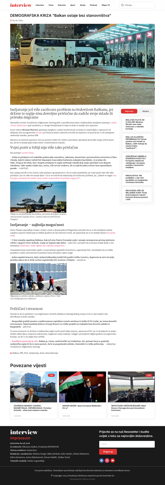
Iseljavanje (34, 353)
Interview (40, 5)
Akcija (82, 5)
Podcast (93, 5)
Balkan (15, 353)
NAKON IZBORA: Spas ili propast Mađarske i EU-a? (81, 407)
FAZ (26, 353)
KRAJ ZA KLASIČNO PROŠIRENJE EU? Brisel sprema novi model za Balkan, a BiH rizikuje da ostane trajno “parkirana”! (136, 142)
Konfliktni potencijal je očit (25, 341)
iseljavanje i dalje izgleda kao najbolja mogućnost (42, 245)
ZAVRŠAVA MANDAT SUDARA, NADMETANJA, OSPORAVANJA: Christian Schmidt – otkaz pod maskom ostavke (32, 408)
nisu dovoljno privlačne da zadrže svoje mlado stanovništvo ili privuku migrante (63, 177)
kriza (42, 353)
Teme (50, 5)
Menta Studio (89, 479)
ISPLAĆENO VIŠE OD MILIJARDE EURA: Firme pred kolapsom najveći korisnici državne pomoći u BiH (137, 195)
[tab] (129, 111)
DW (21, 353)
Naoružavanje (51, 353)
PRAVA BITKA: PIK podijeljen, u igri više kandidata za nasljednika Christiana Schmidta (137, 178)
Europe (39, 132)
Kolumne (62, 5)
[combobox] (137, 5)
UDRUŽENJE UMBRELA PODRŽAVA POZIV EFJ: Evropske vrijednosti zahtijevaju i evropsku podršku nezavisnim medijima (136, 162)
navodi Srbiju (27, 153)
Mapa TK (106, 5)
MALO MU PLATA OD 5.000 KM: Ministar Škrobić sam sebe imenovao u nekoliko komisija (135, 124)
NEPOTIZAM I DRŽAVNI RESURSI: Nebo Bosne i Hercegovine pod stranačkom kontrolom (128, 408)
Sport (72, 5)
